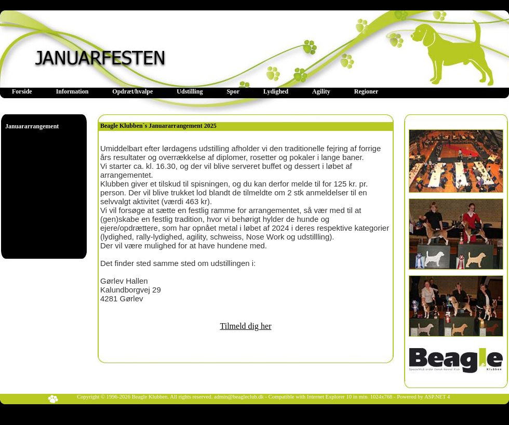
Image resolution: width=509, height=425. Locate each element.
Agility (321, 91)
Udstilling (190, 91)
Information (72, 91)
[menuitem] (22, 92)
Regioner (366, 91)
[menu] (32, 126)
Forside (22, 91)
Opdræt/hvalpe (132, 91)
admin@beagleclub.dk (239, 397)
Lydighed (275, 91)
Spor (232, 91)
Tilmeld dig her (246, 326)
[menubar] (195, 92)
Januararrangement (32, 126)
